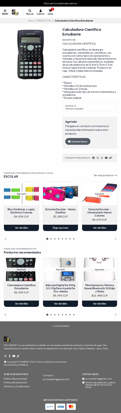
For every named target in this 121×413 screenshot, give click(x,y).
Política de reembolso (15, 382)
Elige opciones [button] (60, 227)
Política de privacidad (15, 379)
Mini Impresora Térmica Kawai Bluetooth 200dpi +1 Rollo (99, 288)
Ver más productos (105, 175)
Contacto (48, 375)
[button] (110, 158)
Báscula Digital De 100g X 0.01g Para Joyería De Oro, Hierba (60, 288)
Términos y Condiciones (16, 386)
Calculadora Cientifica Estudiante (21, 287)
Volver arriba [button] (60, 326)
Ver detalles (21, 227)
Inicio (30, 20)
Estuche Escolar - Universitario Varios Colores (99, 212)
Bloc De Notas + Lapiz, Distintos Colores (21, 211)
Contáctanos (77, 141)
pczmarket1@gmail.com (56, 379)
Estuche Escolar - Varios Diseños (60, 211)
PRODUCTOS (44, 20)
